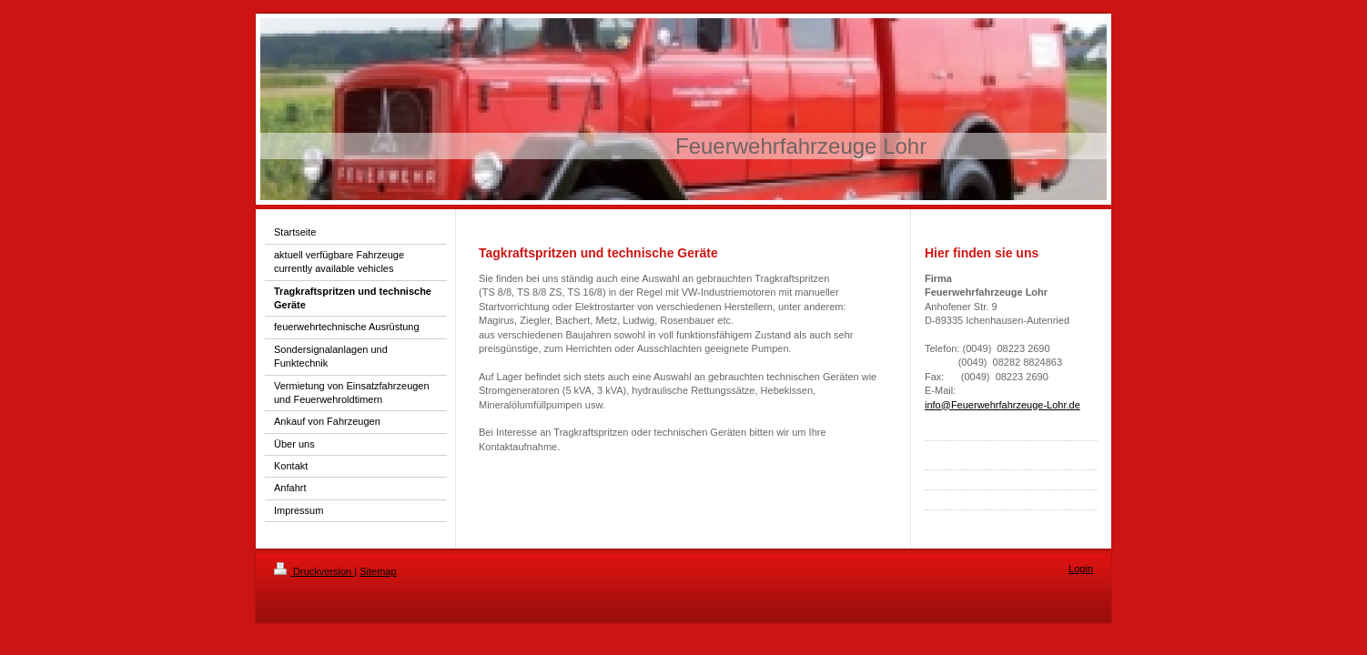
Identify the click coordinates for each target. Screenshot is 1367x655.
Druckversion (314, 571)
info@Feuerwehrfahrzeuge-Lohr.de (1002, 404)
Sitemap (377, 571)
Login (1080, 568)
